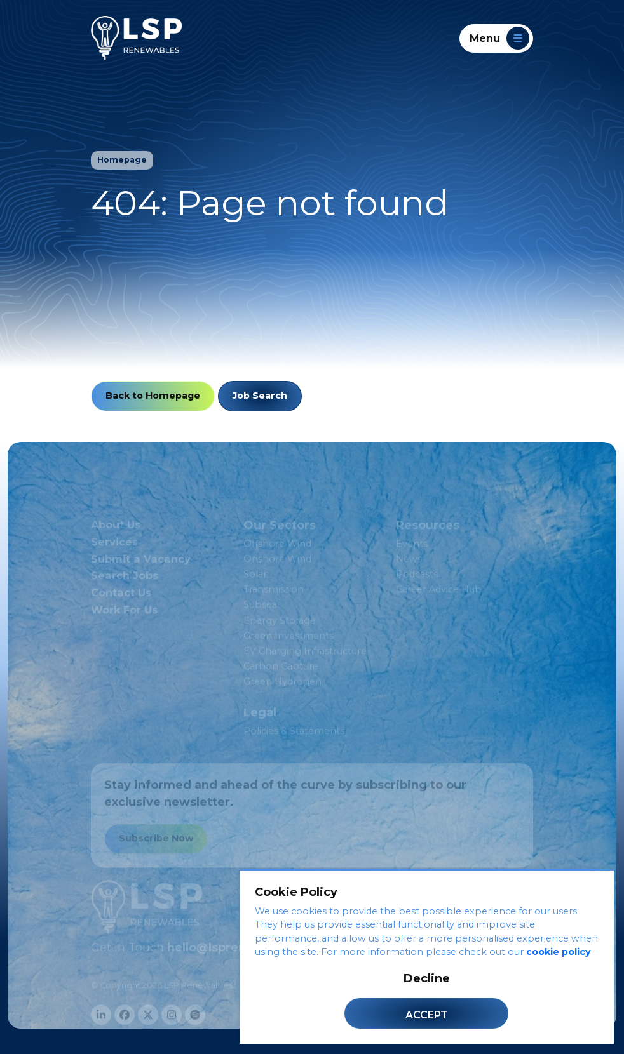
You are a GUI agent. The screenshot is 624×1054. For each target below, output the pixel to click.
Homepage (122, 159)
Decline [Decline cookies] (427, 978)
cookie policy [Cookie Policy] (558, 951)
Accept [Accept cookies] (426, 1015)
